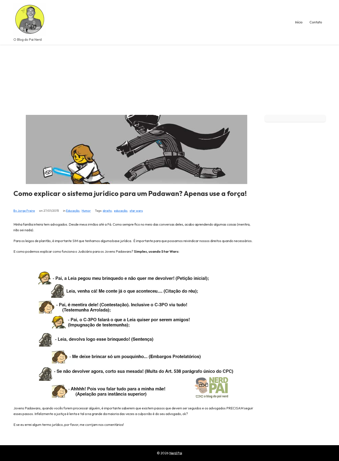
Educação (73, 211)
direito (107, 211)
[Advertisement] (169, 77)
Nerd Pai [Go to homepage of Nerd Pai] (175, 453)
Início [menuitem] (299, 22)
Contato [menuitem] (316, 22)
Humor (86, 211)
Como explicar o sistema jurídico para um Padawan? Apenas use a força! (130, 193)
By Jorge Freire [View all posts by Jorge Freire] (24, 211)
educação (120, 211)
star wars (136, 211)
